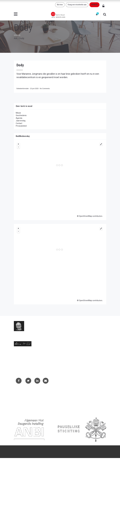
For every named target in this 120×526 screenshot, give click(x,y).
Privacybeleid (21, 126)
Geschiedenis (21, 115)
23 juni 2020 (34, 88)
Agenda (19, 118)
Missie (18, 113)
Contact (19, 123)
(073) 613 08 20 (20, 363)
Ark (15, 38)
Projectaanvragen (23, 399)
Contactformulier (22, 396)
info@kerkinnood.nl (22, 361)
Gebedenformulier (22, 88)
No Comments (45, 88)
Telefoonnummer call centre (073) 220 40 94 (32, 366)
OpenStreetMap (85, 216)
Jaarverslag (20, 121)
